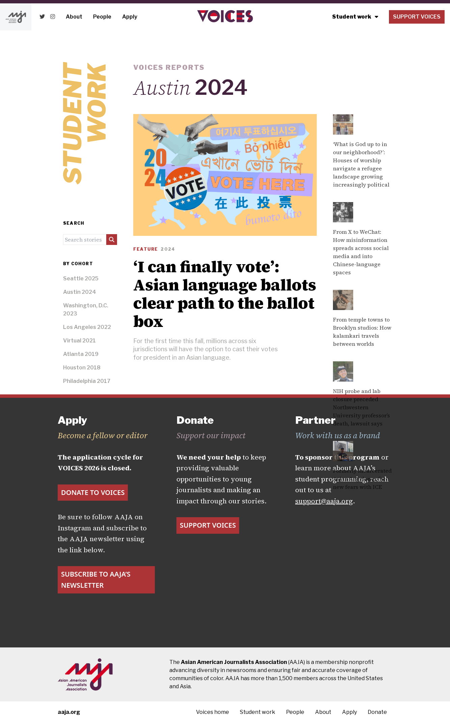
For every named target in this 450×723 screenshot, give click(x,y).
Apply (129, 16)
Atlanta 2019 (81, 354)
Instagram (74, 528)
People (102, 16)
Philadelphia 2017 (86, 381)
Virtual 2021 (79, 340)
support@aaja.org (324, 501)
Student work (355, 16)
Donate (377, 712)
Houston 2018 (82, 367)
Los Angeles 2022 (87, 327)
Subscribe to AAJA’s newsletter (96, 579)
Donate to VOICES (92, 492)
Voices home (212, 712)
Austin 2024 (79, 292)
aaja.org (69, 712)
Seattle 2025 (81, 278)
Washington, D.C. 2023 (85, 309)
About (74, 16)
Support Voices (417, 16)
